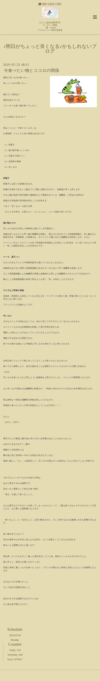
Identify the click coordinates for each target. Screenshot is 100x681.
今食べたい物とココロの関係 (31, 70)
